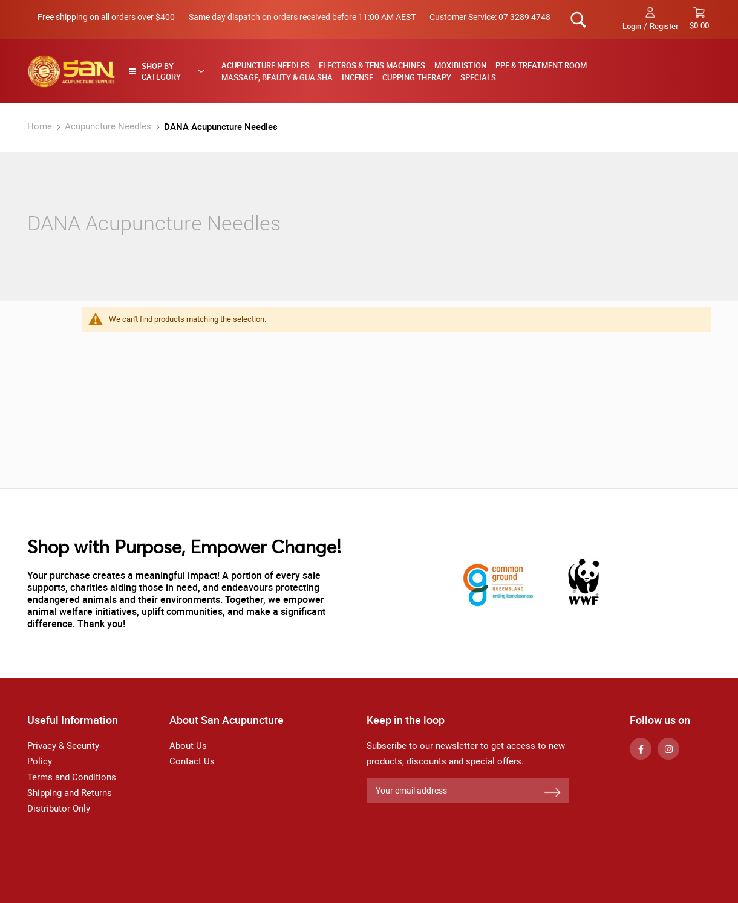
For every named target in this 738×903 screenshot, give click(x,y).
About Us (188, 745)
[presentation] (458, 832)
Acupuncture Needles (265, 65)
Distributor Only (58, 808)
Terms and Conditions (71, 777)
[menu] (462, 71)
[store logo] (71, 71)
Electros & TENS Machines (372, 65)
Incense (357, 77)
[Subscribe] (552, 792)
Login (631, 26)
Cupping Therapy (416, 77)
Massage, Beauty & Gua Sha (277, 77)
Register (664, 26)
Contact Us (192, 761)
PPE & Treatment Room (541, 65)
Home (40, 126)
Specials (478, 77)
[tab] (170, 71)
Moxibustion (460, 65)
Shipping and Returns (69, 792)
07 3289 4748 (524, 17)
